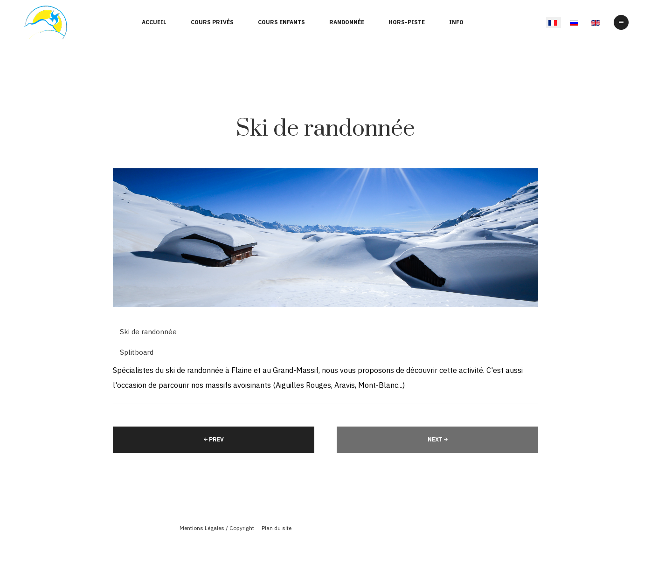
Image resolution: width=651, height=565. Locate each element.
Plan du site (276, 527)
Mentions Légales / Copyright (217, 527)
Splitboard (136, 352)
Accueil (154, 22)
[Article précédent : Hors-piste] (213, 440)
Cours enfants (281, 22)
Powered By (325, 543)
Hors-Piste (406, 22)
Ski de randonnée (325, 129)
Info (456, 22)
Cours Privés (212, 22)
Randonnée (346, 22)
